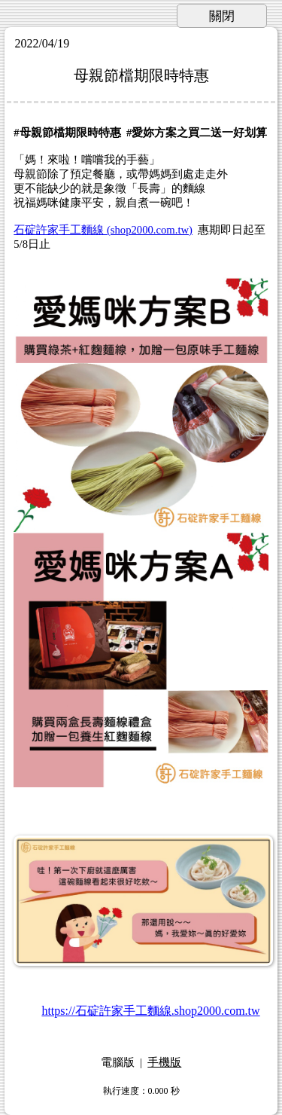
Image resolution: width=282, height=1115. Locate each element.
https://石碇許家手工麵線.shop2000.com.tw (150, 1010)
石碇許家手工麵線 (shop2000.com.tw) (103, 230)
